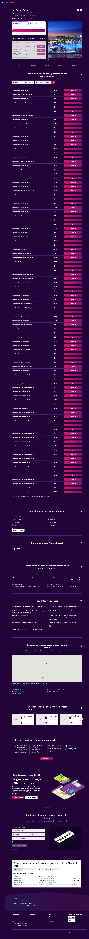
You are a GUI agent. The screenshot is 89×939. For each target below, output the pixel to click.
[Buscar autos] (2, 12)
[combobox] (29, 831)
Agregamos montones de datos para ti (47, 903)
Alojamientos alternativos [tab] (30, 869)
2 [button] (42, 36)
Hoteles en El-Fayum (51, 882)
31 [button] (22, 52)
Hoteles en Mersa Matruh (52, 884)
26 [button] (29, 49)
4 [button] (25, 39)
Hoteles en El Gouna (51, 876)
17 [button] (22, 46)
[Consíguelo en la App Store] (72, 920)
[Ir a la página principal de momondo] (9, 2)
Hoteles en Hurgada (18, 882)
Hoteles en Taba (50, 878)
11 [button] (25, 42)
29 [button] (39, 49)
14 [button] (35, 42)
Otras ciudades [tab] (18, 869)
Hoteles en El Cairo (18, 876)
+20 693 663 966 (16, 16)
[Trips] (2, 16)
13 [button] (32, 42)
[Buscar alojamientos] (2, 9)
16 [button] (42, 42)
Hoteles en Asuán (17, 880)
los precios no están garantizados (44, 896)
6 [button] (32, 39)
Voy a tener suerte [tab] (43, 869)
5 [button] (63, 36)
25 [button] (25, 49)
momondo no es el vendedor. (47, 901)
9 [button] (42, 39)
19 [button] (29, 46)
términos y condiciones (34, 848)
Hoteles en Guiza (17, 878)
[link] (46, 758)
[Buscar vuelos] (2, 6)
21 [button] (35, 46)
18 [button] (25, 46)
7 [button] (35, 39)
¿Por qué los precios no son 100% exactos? (47, 906)
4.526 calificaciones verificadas (27, 18)
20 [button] (32, 46)
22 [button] (39, 46)
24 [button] (22, 49)
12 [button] (29, 42)
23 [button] (42, 46)
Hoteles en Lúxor (51, 880)
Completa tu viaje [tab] (54, 869)
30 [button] (42, 49)
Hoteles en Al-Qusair (18, 884)
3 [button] (22, 39)
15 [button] (38, 42)
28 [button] (35, 49)
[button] (2, 2)
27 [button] (32, 49)
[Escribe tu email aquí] (30, 838)
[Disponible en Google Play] (72, 917)
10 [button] (22, 42)
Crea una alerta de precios (71, 749)
